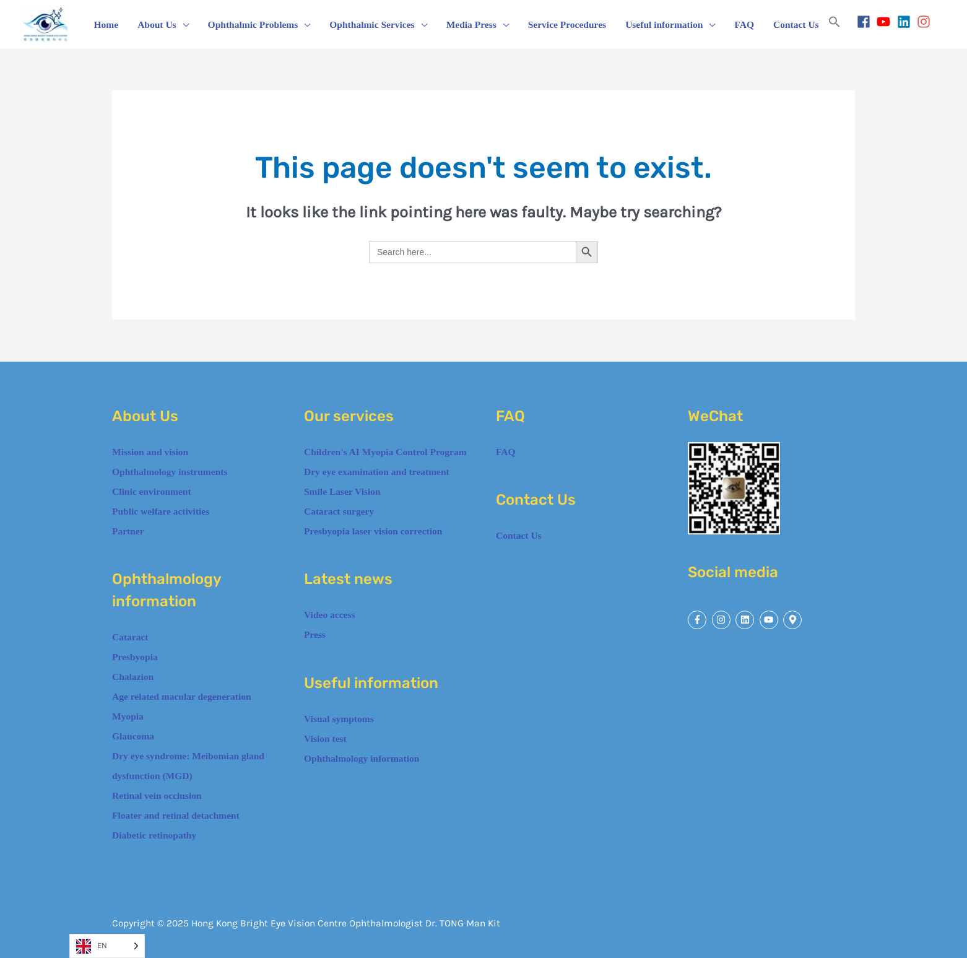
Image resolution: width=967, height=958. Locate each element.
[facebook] (866, 21)
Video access (329, 614)
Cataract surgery (339, 511)
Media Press (471, 24)
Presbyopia (135, 656)
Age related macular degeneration (182, 696)
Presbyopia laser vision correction (373, 531)
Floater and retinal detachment (176, 815)
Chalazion (134, 676)
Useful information (664, 24)
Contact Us (796, 24)
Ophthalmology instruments (169, 471)
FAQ (744, 24)
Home (106, 24)
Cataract (130, 637)
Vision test (325, 738)
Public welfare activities (160, 511)
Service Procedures (567, 24)
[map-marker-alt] (794, 620)
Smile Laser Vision (342, 491)
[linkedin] (906, 21)
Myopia (128, 716)
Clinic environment (151, 491)
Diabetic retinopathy (154, 835)
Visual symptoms (339, 718)
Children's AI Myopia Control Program (385, 451)
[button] (834, 24)
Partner (128, 531)
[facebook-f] (698, 620)
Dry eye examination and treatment (376, 471)
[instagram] (926, 21)
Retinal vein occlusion (157, 795)
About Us (156, 24)
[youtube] (886, 21)
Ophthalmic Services (371, 24)
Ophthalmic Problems (253, 24)
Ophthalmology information (361, 758)
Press (315, 634)
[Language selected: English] (107, 946)
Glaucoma (133, 736)
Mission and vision (150, 451)
